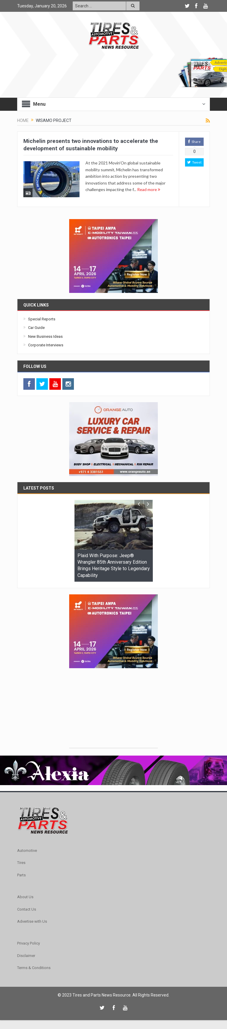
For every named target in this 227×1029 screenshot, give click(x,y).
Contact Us (26, 909)
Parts (21, 875)
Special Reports (41, 319)
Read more (148, 189)
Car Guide (36, 327)
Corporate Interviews (45, 345)
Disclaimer (26, 955)
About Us (25, 897)
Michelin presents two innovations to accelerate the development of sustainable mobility (90, 145)
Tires (21, 862)
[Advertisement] (113, 711)
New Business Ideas (45, 336)
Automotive (27, 850)
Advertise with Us (32, 921)
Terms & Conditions (34, 968)
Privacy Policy (28, 943)
